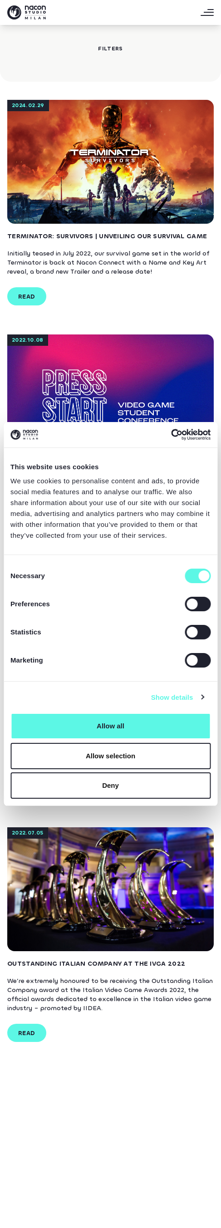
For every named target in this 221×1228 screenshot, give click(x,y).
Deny (110, 785)
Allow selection (110, 756)
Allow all (110, 726)
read (26, 296)
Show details (172, 697)
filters (110, 48)
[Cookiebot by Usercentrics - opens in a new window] (171, 435)
